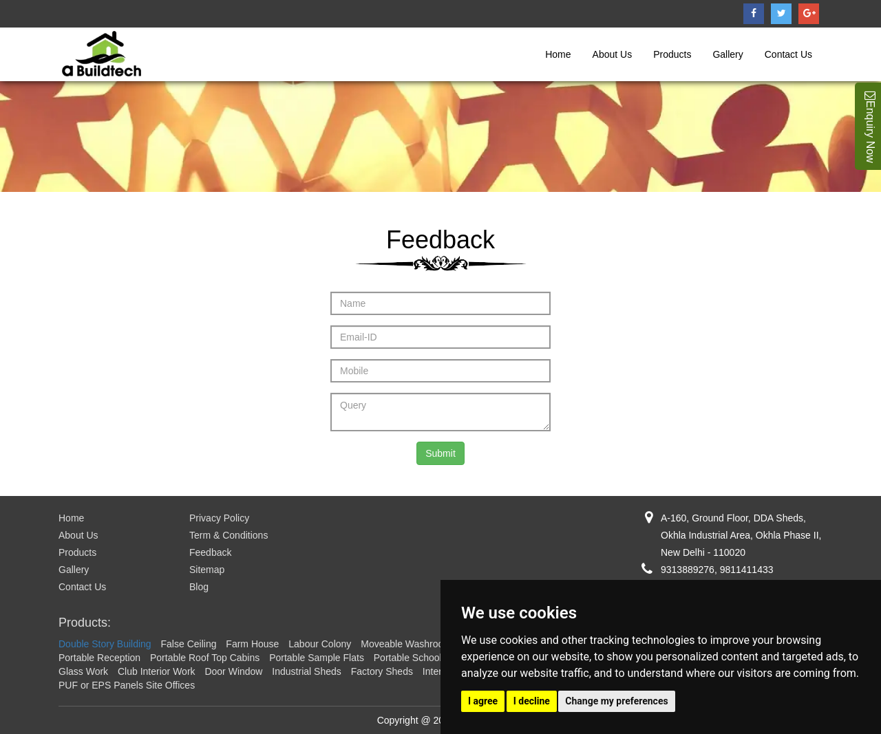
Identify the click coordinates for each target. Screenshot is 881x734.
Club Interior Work (156, 671)
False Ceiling (189, 643)
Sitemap (206, 569)
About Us (613, 54)
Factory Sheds (382, 671)
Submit (440, 453)
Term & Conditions (228, 535)
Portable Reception (99, 657)
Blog (199, 586)
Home (558, 54)
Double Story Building (105, 643)
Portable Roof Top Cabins (204, 657)
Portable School (408, 657)
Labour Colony (319, 643)
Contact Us (788, 54)
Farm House (252, 643)
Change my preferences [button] (616, 700)
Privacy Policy (219, 517)
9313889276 (687, 569)
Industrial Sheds (306, 671)
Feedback (210, 552)
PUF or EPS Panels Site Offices (127, 685)
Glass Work (83, 671)
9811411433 (747, 569)
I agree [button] (483, 700)
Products (672, 54)
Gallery (727, 54)
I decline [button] (531, 700)
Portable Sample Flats (316, 657)
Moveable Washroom (406, 643)
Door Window (233, 671)
